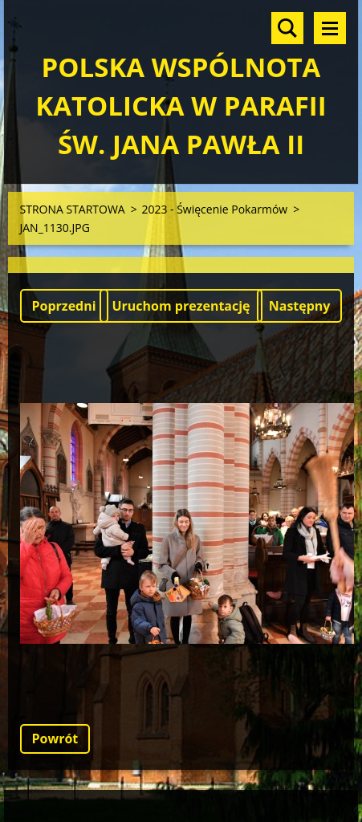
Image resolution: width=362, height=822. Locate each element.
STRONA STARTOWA (72, 209)
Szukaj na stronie (287, 28)
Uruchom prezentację (181, 306)
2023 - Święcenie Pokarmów (214, 209)
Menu (330, 28)
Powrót (55, 738)
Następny (300, 306)
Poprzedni (64, 306)
